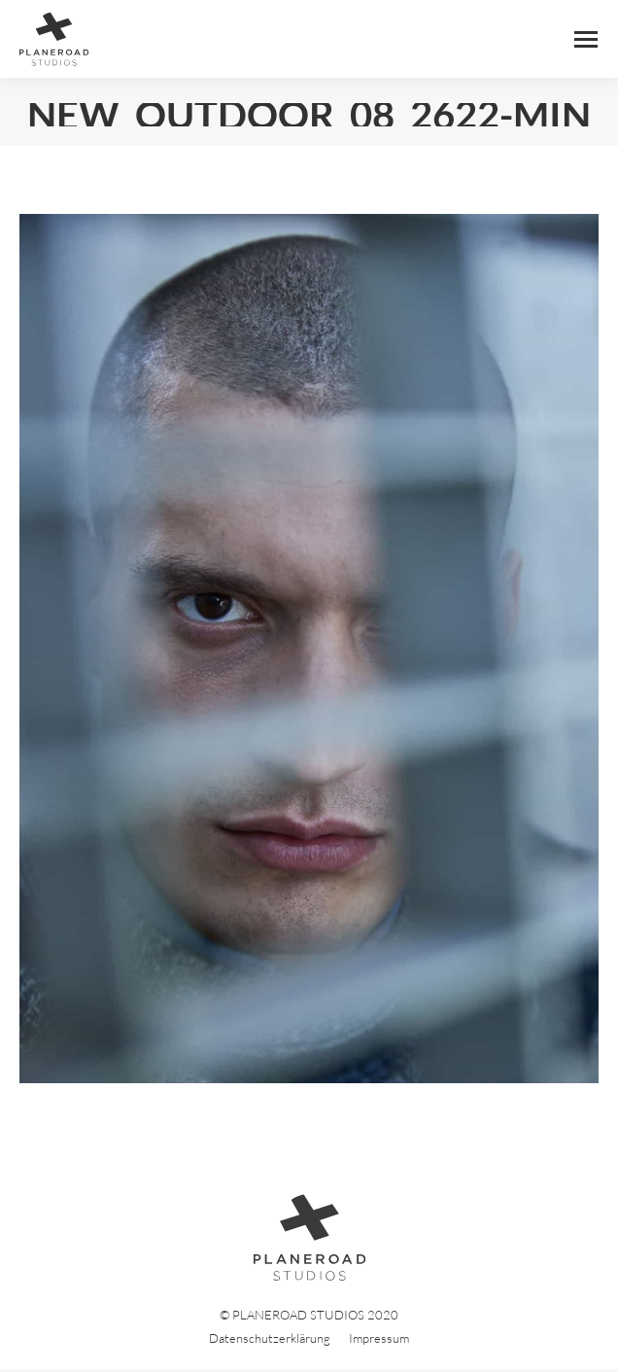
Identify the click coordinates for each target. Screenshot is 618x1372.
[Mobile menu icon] (586, 39)
